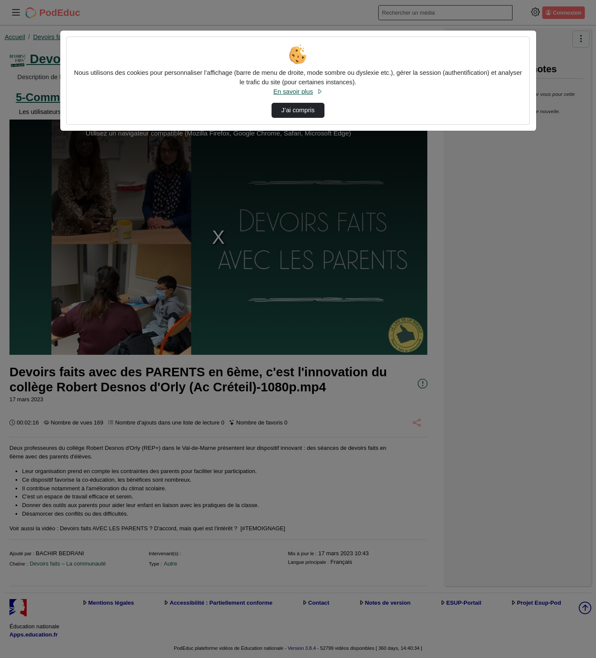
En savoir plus (297, 91)
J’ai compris (298, 110)
